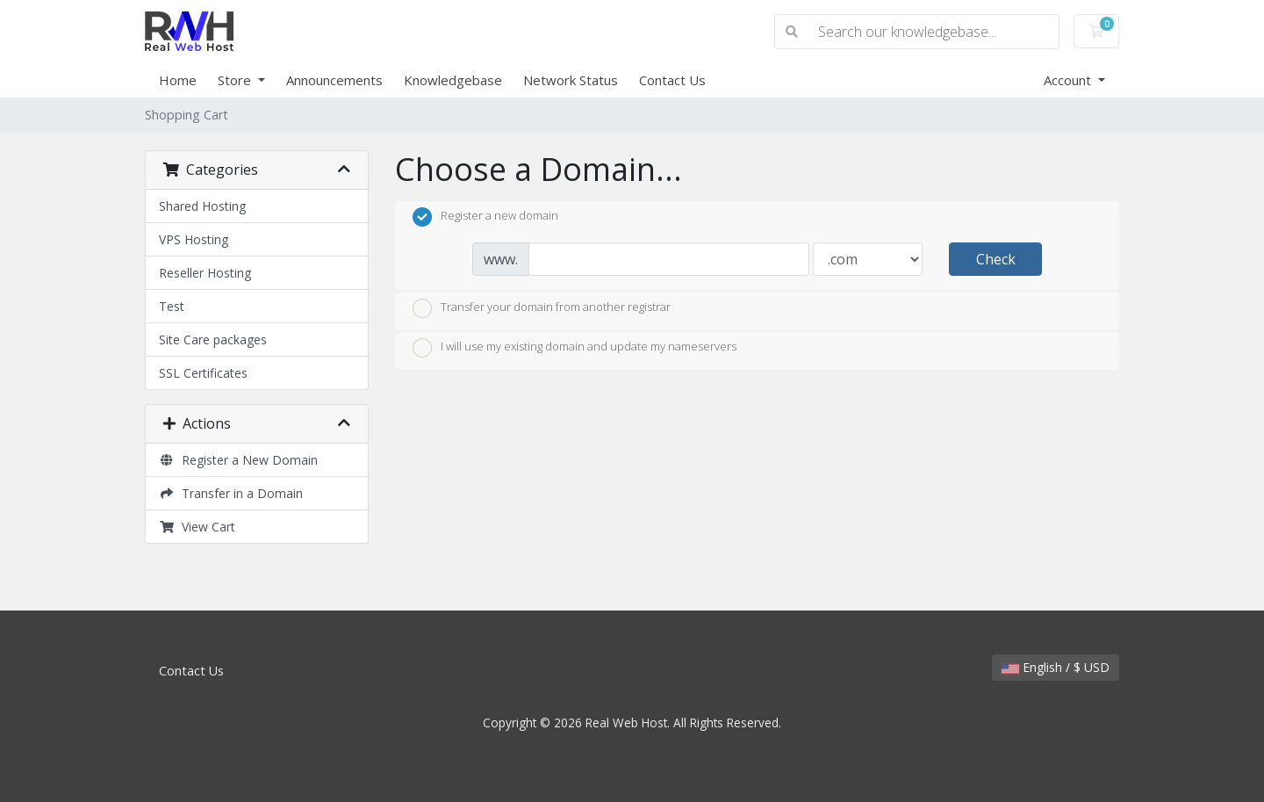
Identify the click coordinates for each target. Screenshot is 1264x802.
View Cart (197, 526)
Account (1069, 80)
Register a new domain (485, 217)
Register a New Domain (238, 460)
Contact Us (672, 80)
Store (236, 80)
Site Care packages (213, 339)
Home (178, 80)
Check (996, 259)
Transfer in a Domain (231, 493)
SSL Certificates (203, 373)
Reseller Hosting (205, 272)
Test (171, 306)
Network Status (570, 80)
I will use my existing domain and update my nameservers (574, 348)
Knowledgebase (453, 80)
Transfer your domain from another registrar (542, 308)
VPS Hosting (193, 239)
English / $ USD (1056, 667)
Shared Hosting (202, 206)
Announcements (334, 80)
